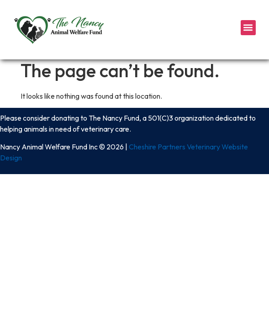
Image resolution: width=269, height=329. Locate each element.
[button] (248, 27)
